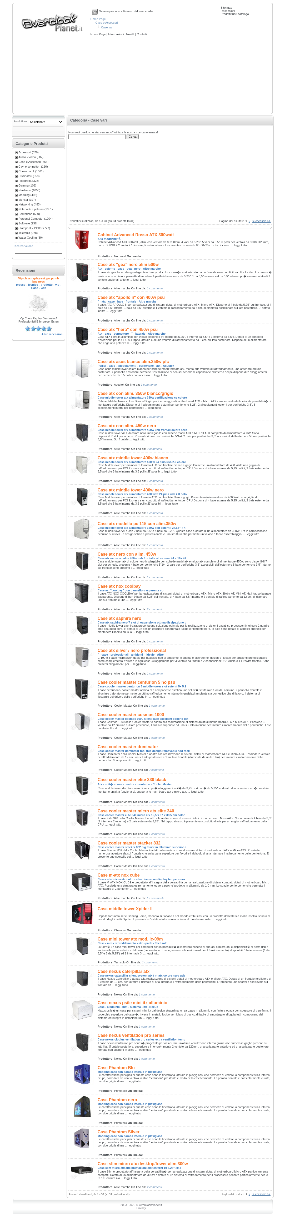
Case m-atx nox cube (119, 875)
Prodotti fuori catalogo (235, 14)
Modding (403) (27, 195)
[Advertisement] (142, 75)
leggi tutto (240, 245)
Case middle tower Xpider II (125, 909)
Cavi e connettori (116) (33, 166)
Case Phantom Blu (116, 1067)
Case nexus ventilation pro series (131, 1035)
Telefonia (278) (28, 232)
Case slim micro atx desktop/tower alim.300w (143, 1163)
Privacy (141, 1208)
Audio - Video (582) (30, 157)
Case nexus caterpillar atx (123, 971)
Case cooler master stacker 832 (129, 843)
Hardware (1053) (29, 190)
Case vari (107, 27)
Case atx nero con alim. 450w (127, 554)
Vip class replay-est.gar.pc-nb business (38, 280)
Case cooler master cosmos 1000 (131, 714)
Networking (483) (29, 204)
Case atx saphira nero (119, 618)
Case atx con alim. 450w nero (127, 426)
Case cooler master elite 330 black (132, 779)
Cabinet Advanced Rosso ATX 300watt (136, 235)
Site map (226, 7)
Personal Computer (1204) (35, 218)
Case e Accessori (107, 22)
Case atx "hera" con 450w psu (128, 329)
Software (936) (27, 223)
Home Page (98, 19)
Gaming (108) (27, 185)
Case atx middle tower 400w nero (131, 490)
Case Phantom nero (117, 1100)
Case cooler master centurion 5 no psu (136, 682)
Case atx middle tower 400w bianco (133, 458)
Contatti (142, 34)
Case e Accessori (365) (33, 161)
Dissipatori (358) (28, 176)
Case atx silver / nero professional (132, 650)
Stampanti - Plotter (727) (34, 228)
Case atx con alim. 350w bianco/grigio (135, 393)
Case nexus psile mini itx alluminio (132, 1002)
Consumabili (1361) (30, 171)
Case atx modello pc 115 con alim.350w (137, 523)
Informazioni (116, 34)
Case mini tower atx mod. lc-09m (130, 939)
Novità (130, 34)
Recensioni (228, 10)
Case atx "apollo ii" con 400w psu (131, 297)
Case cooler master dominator (128, 747)
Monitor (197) (27, 199)
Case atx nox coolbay (119, 586)
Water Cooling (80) (30, 237)
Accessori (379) (28, 152)
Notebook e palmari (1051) (35, 209)
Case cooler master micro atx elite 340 (136, 811)
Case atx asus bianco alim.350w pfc (133, 361)
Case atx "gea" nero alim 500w (128, 264)
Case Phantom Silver (118, 1132)
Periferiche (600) (29, 213)
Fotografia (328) (28, 180)
